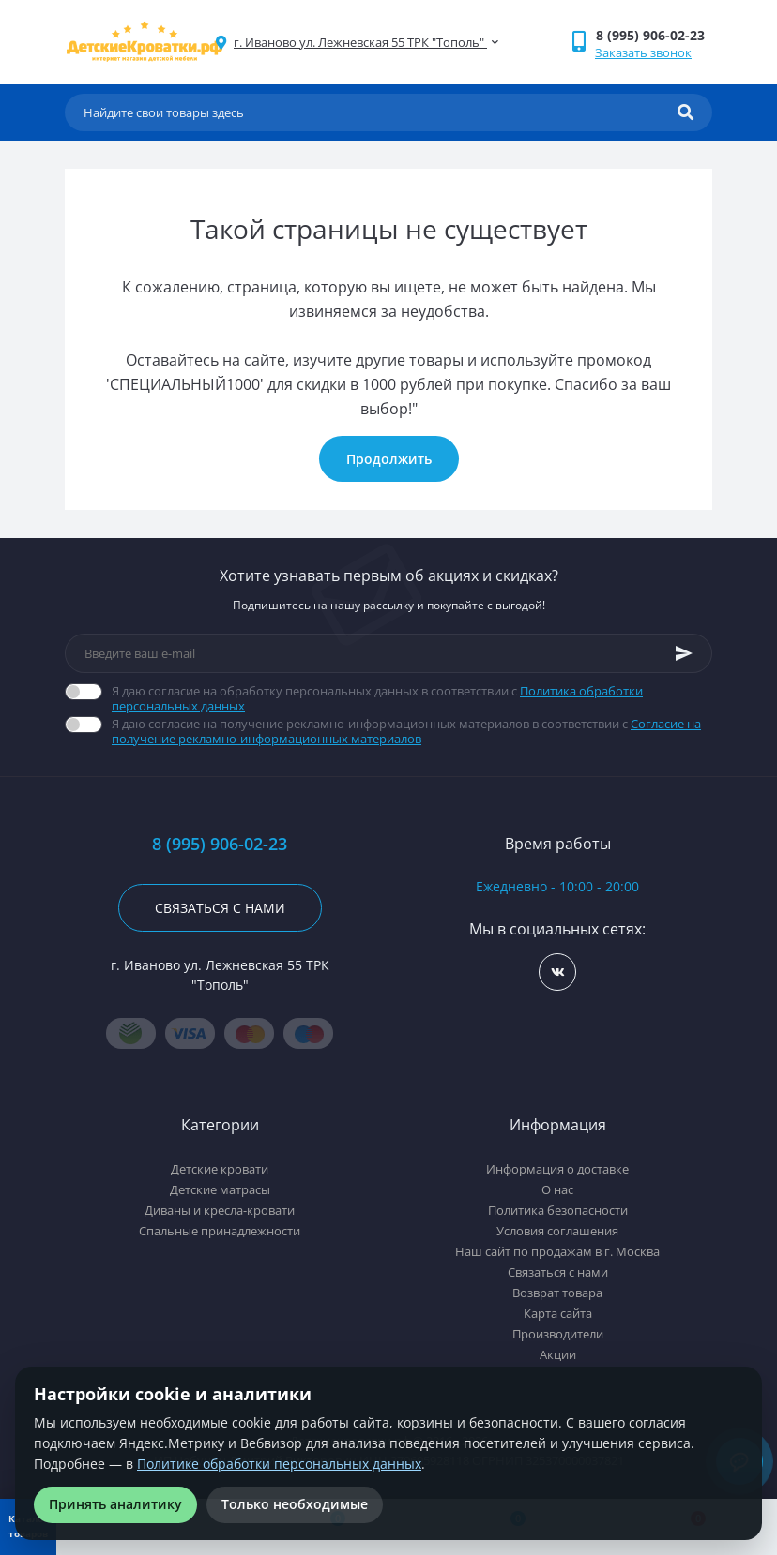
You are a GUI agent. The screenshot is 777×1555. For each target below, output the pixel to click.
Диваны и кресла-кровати (220, 1210)
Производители (557, 1333)
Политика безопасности (558, 1210)
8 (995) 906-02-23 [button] (219, 844)
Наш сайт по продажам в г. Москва (557, 1251)
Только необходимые (294, 1504)
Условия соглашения (557, 1230)
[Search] (685, 112)
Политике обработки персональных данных (279, 1464)
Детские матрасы (220, 1189)
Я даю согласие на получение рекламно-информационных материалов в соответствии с (412, 731)
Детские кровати (219, 1168)
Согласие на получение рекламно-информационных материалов (406, 731)
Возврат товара (557, 1292)
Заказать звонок (643, 52)
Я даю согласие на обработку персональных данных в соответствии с (412, 698)
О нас (557, 1189)
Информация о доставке (557, 1168)
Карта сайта (558, 1313)
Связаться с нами (220, 908)
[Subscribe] (684, 653)
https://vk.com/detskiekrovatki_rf (558, 972)
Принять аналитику (115, 1504)
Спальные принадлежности (219, 1230)
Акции (558, 1354)
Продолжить (389, 459)
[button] (653, 35)
